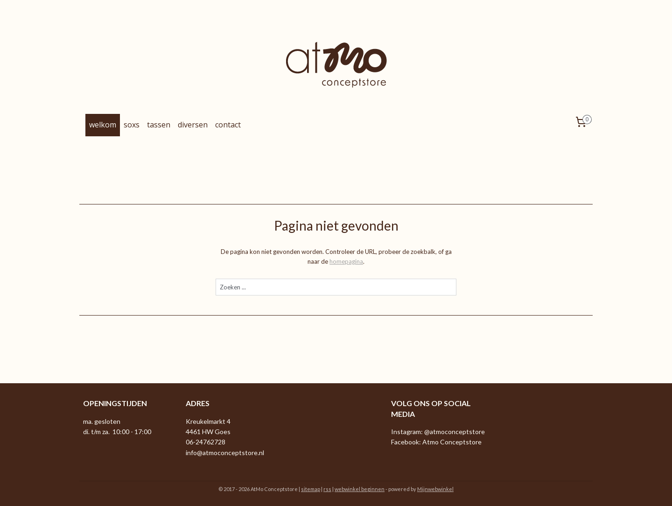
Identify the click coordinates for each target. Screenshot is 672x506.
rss (327, 489)
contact (228, 124)
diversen (193, 124)
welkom (102, 124)
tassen (158, 124)
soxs (132, 124)
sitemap (310, 489)
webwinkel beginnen (360, 489)
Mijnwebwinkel (435, 489)
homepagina (346, 261)
